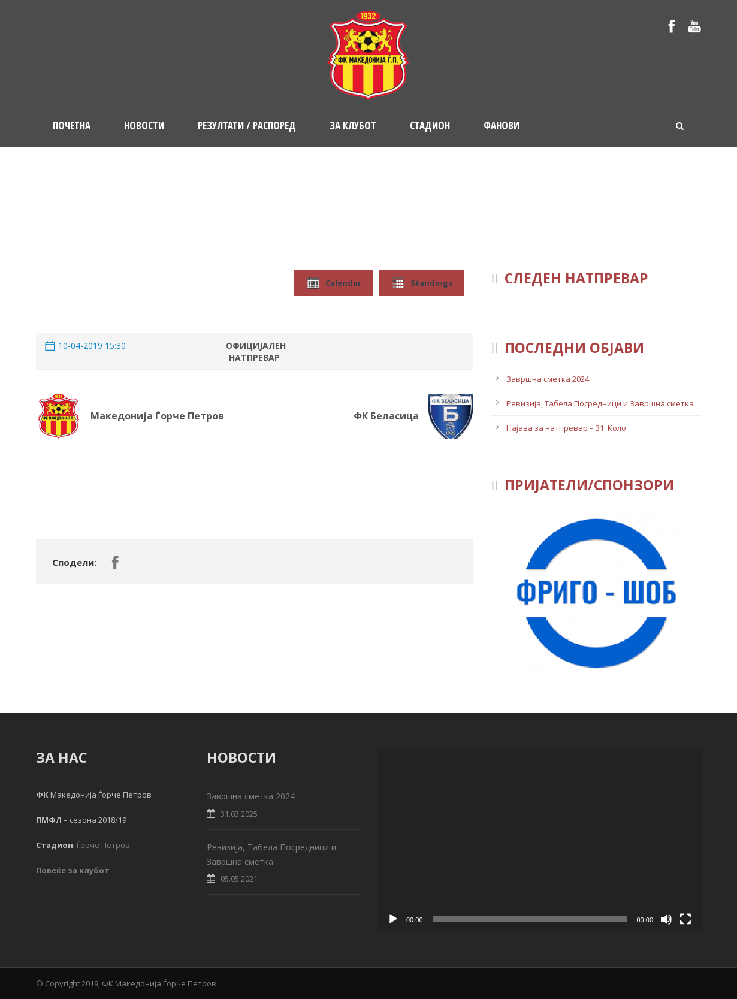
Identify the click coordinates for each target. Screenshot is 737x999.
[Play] (393, 919)
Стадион (430, 125)
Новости (144, 125)
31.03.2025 (239, 813)
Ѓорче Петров (103, 845)
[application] (539, 840)
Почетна (71, 125)
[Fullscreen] (685, 919)
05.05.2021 (239, 878)
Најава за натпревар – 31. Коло (566, 427)
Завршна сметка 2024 (547, 378)
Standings (421, 283)
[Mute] (666, 919)
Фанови (501, 125)
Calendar (333, 283)
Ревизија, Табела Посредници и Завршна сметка (600, 403)
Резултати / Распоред (247, 125)
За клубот (353, 125)
